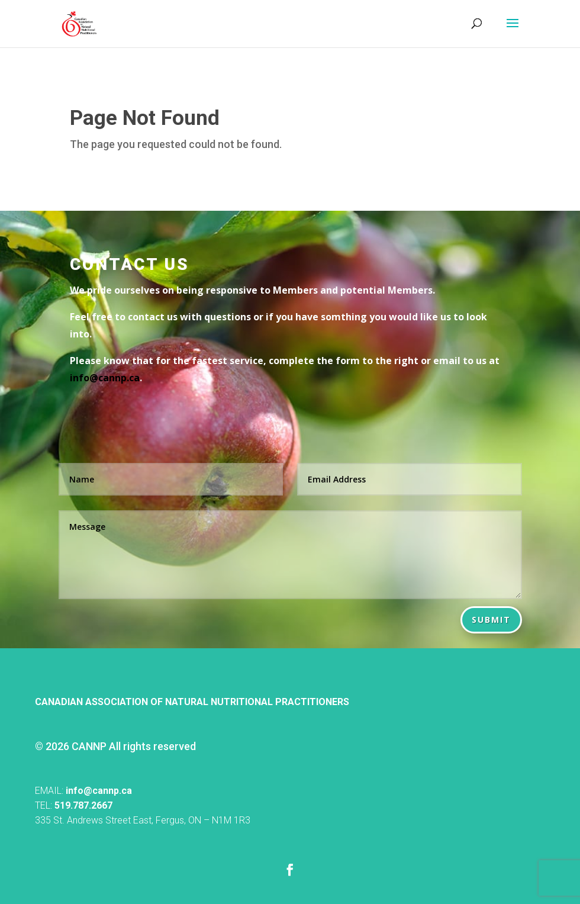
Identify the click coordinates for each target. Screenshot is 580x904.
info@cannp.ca (99, 790)
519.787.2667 (83, 805)
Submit (491, 619)
